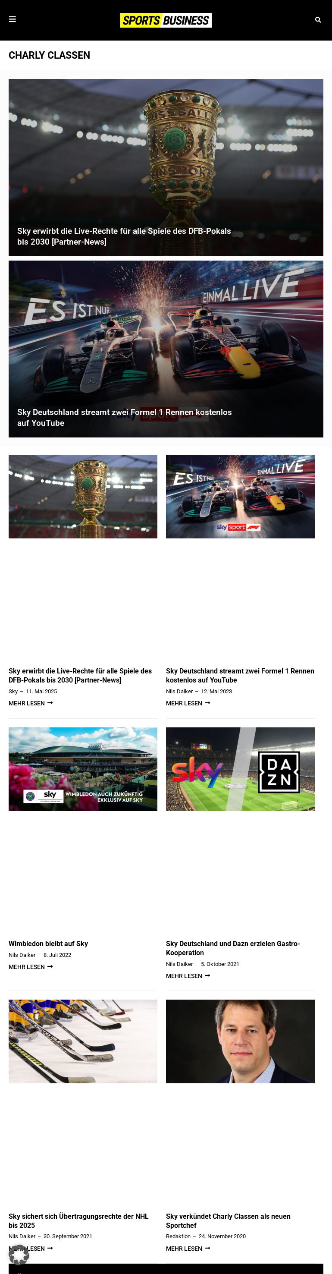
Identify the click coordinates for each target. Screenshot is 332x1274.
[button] (318, 20)
